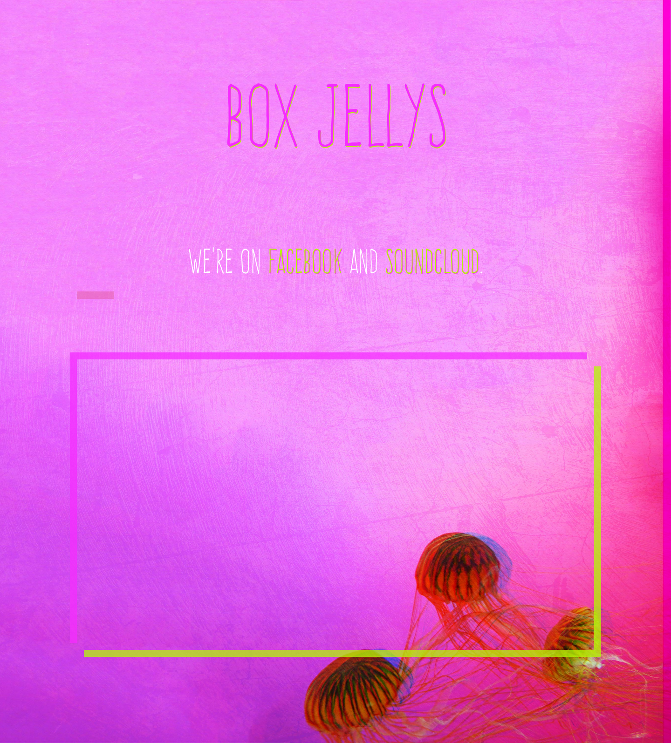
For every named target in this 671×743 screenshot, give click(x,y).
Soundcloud (432, 261)
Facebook (305, 261)
